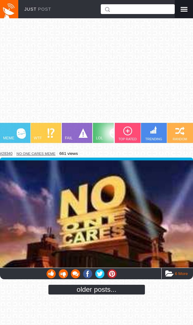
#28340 (6, 154)
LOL (107, 134)
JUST (37, 9)
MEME (14, 134)
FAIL (76, 134)
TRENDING (153, 133)
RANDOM (180, 134)
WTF (44, 134)
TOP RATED (127, 134)
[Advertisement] (96, 73)
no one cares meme (35, 153)
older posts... (97, 289)
